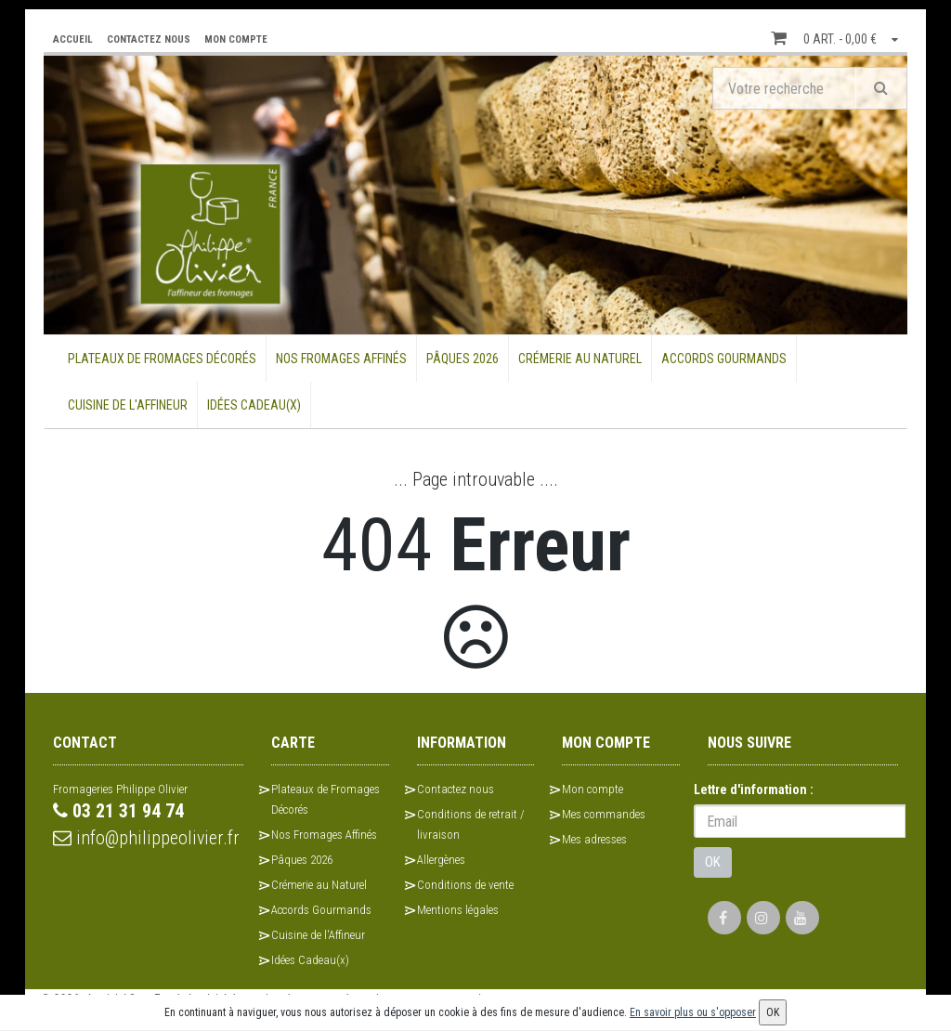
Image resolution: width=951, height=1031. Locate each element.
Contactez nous (455, 789)
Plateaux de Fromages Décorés (162, 358)
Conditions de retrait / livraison (471, 824)
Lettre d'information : (754, 789)
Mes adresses (594, 839)
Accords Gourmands (724, 358)
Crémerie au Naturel (580, 358)
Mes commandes (603, 814)
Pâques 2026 (462, 358)
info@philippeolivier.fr (146, 838)
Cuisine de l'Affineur (128, 405)
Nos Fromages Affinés (341, 358)
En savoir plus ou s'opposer (693, 1012)
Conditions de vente (465, 885)
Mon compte (592, 789)
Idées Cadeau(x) (254, 405)
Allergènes (441, 860)
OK (713, 862)
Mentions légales (458, 910)
